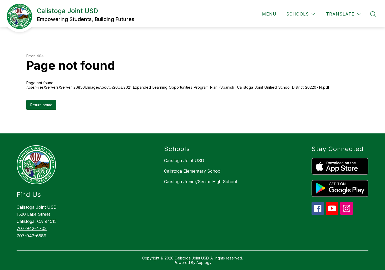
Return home (41, 105)
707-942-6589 (31, 235)
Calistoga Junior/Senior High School (200, 181)
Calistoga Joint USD (184, 160)
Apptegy (203, 262)
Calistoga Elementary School (192, 171)
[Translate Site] (343, 14)
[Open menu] (266, 14)
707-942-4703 (32, 228)
